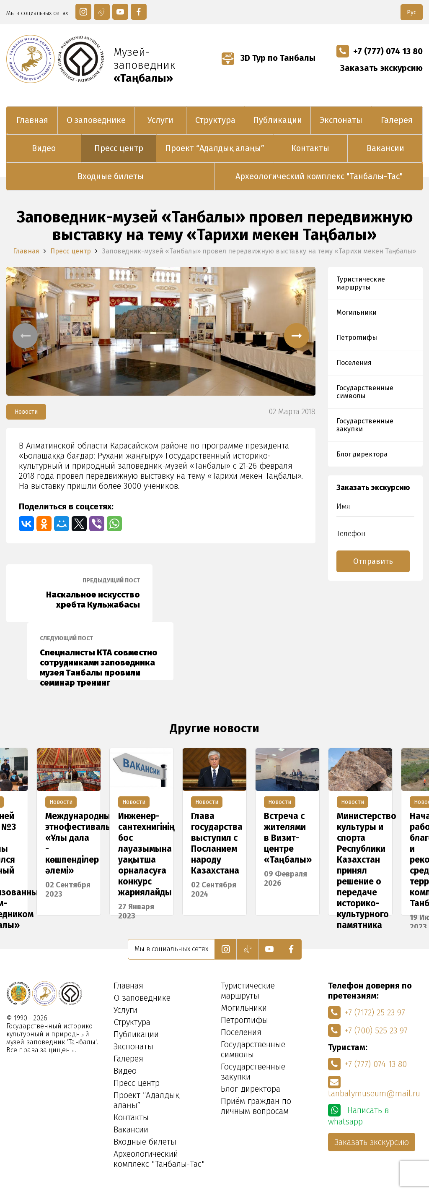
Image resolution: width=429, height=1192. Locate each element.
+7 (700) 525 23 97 (368, 1030)
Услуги (160, 120)
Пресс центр (118, 148)
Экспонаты (341, 120)
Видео (44, 148)
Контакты (310, 148)
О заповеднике (96, 120)
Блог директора (362, 454)
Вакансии (385, 148)
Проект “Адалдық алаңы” (214, 148)
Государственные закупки (364, 425)
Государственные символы (364, 392)
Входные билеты (111, 176)
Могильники (356, 312)
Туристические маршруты (360, 283)
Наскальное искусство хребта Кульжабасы (79, 593)
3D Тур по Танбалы (268, 58)
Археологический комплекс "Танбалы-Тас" (319, 176)
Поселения (354, 363)
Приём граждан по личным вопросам (256, 1106)
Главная (32, 120)
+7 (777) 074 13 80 (379, 51)
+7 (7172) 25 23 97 (366, 1012)
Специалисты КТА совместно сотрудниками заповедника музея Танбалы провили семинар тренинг (100, 657)
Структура (215, 120)
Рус (411, 12)
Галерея (397, 120)
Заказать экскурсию (381, 68)
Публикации (277, 120)
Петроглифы (356, 338)
